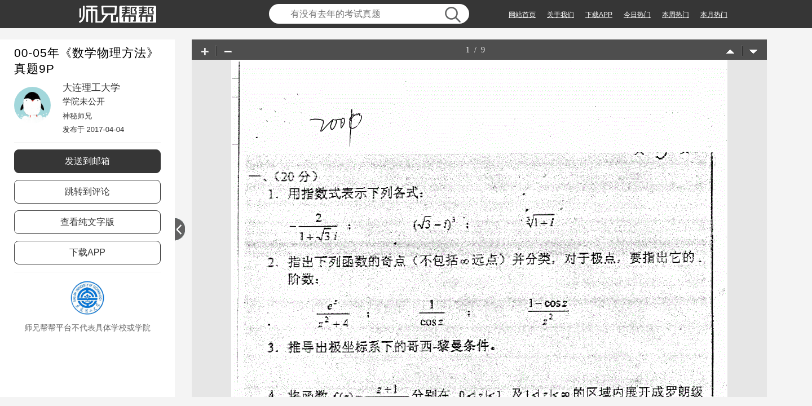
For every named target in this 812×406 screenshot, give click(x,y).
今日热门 (637, 15)
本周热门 (675, 15)
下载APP (598, 15)
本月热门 (713, 15)
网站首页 (522, 15)
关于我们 (560, 15)
